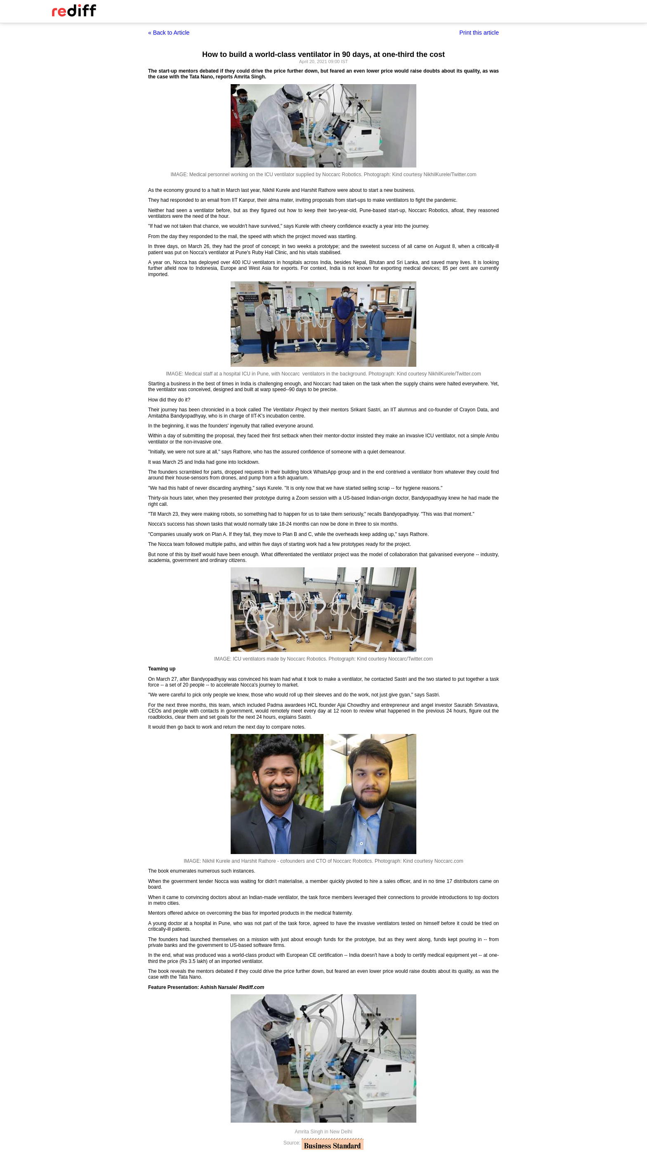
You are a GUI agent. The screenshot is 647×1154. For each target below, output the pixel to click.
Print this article (479, 32)
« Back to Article (168, 32)
